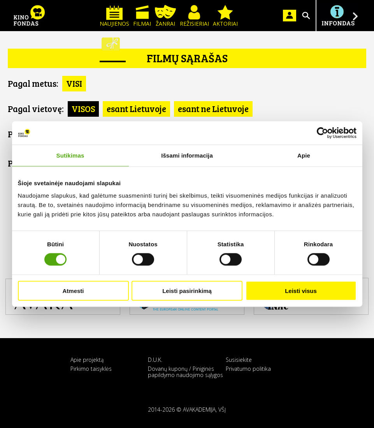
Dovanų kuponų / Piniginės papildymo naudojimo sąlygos (185, 371)
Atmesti (73, 290)
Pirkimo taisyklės (91, 368)
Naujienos (114, 16)
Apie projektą (87, 359)
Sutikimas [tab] (70, 155)
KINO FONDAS (29, 15)
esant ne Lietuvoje (213, 108)
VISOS (83, 108)
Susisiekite (239, 359)
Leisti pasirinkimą (187, 290)
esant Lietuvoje (136, 108)
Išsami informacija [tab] (187, 155)
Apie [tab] (303, 155)
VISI (74, 83)
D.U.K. (155, 359)
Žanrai (165, 16)
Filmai (142, 16)
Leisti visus (301, 290)
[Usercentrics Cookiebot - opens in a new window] (322, 133)
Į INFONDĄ (337, 15)
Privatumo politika (248, 368)
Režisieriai (194, 16)
